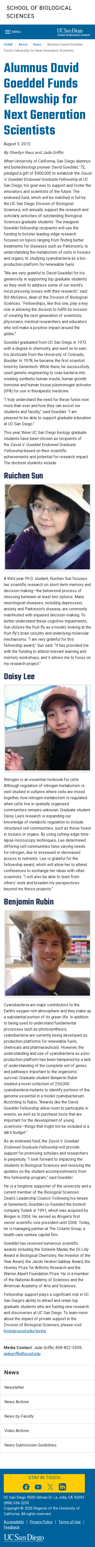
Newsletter (14, 1387)
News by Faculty (19, 1416)
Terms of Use (70, 1522)
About (23, 44)
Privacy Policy (41, 1522)
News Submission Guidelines (30, 1445)
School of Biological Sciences (39, 12)
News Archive (16, 1401)
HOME (8, 44)
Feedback (12, 1527)
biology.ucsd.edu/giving (25, 1331)
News (37, 44)
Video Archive (16, 1430)
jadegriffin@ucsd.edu (22, 1353)
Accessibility (14, 1522)
